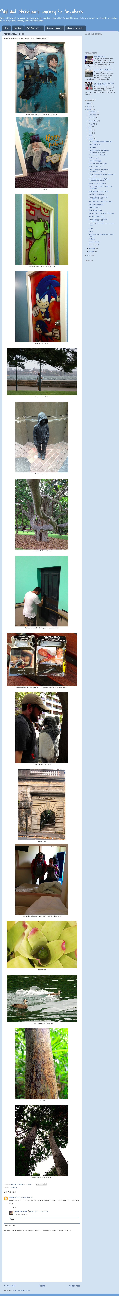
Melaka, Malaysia (94, 144)
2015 (89, 103)
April (90, 136)
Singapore (92, 147)
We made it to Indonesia (97, 183)
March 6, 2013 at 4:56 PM (39, 1211)
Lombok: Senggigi (95, 161)
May (90, 133)
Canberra (92, 239)
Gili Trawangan (94, 158)
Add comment (10, 1225)
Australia (14, 1187)
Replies (14, 1207)
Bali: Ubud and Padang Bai (98, 164)
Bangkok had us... (100, 57)
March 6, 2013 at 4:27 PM (23, 1197)
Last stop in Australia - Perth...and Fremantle (100, 187)
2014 (89, 106)
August (91, 124)
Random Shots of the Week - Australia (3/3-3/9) (99, 198)
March (91, 139)
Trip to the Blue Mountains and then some (101, 235)
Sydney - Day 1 (94, 245)
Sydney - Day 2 (94, 242)
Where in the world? (75, 28)
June (90, 130)
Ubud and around (95, 166)
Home (7, 28)
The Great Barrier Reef (96, 216)
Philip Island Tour (94, 207)
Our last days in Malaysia (102, 70)
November (93, 115)
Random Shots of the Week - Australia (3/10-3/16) (99, 170)
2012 (89, 255)
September (93, 121)
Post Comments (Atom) (21, 1290)
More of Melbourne (95, 210)
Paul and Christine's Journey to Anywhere (41, 11)
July (90, 127)
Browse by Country (54, 28)
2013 (89, 109)
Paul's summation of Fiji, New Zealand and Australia (99, 180)
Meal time (18, 28)
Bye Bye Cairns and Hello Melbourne (101, 213)
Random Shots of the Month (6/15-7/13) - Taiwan (104, 84)
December (93, 112)
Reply (11, 1203)
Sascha (11, 1197)
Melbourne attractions (96, 204)
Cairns (91, 228)
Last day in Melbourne (96, 194)
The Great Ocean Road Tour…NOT (100, 202)
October (92, 118)
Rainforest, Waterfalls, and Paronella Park (101, 225)
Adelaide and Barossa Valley (99, 191)
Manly (91, 231)
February (92, 248)
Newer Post (9, 1285)
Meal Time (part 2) (34, 28)
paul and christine (21, 1211)
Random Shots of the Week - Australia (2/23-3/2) (99, 220)
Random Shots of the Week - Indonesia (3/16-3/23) (99, 151)
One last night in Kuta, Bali (98, 155)
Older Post (74, 1285)
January (92, 251)
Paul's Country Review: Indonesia (100, 142)
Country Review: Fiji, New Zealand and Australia (102, 175)
